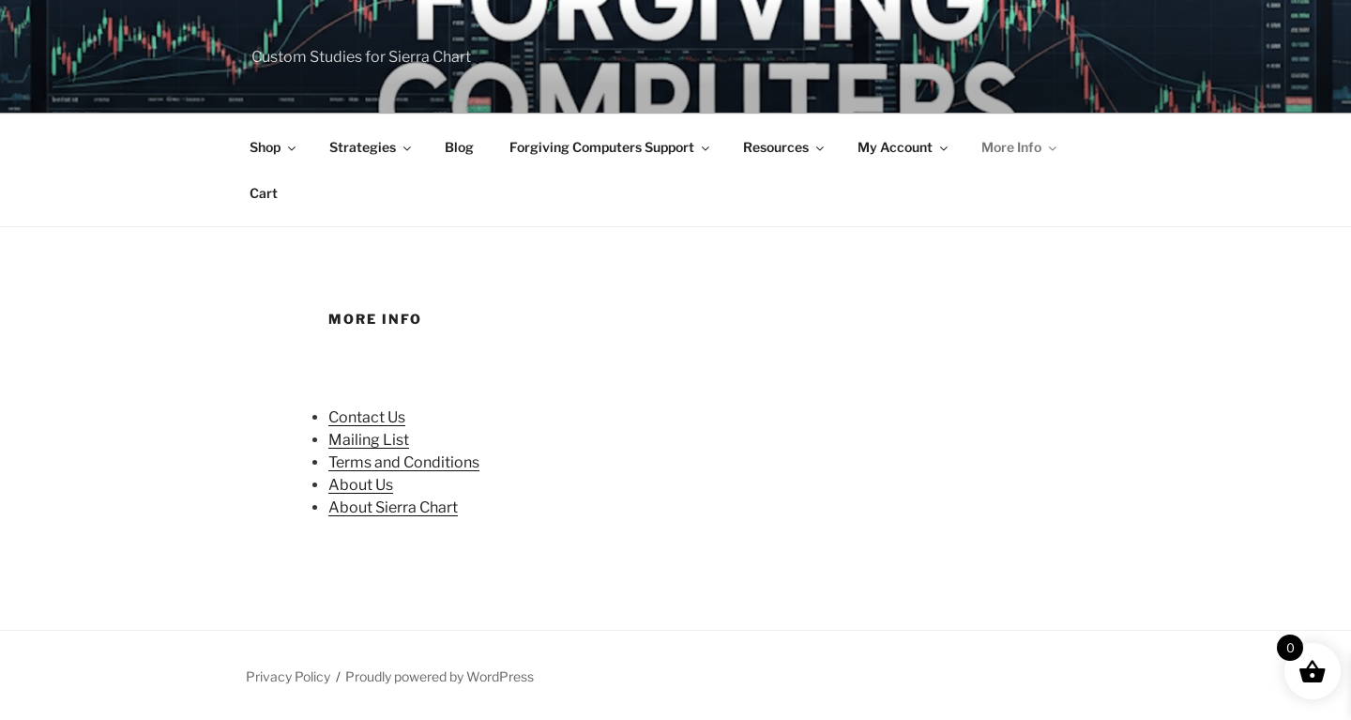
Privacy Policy (288, 676)
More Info (1020, 147)
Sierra (396, 507)
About (350, 485)
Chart (437, 507)
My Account (904, 147)
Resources (785, 147)
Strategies (371, 147)
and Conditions (425, 462)
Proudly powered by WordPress (439, 676)
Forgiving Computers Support (610, 147)
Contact (357, 417)
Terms (350, 462)
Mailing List (368, 440)
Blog (459, 147)
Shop (274, 147)
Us (396, 417)
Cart (264, 193)
